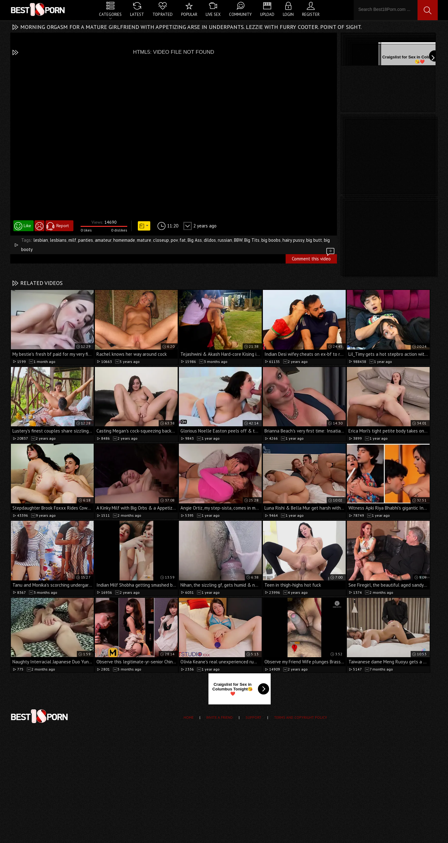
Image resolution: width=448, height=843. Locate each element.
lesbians (58, 240)
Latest (137, 14)
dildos (210, 240)
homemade (124, 240)
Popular (189, 14)
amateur (103, 240)
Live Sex (213, 14)
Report (62, 225)
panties (85, 240)
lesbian (40, 240)
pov (174, 240)
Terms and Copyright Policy (300, 717)
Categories (110, 14)
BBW (238, 240)
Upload (267, 14)
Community (240, 14)
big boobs (271, 240)
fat (183, 240)
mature (144, 240)
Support (253, 717)
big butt (314, 240)
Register (311, 14)
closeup (161, 240)
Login (288, 14)
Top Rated (162, 14)
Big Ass (195, 240)
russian (225, 240)
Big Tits (251, 240)
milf (72, 240)
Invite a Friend (219, 717)
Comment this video (313, 258)
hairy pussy (293, 240)
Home (189, 717)
